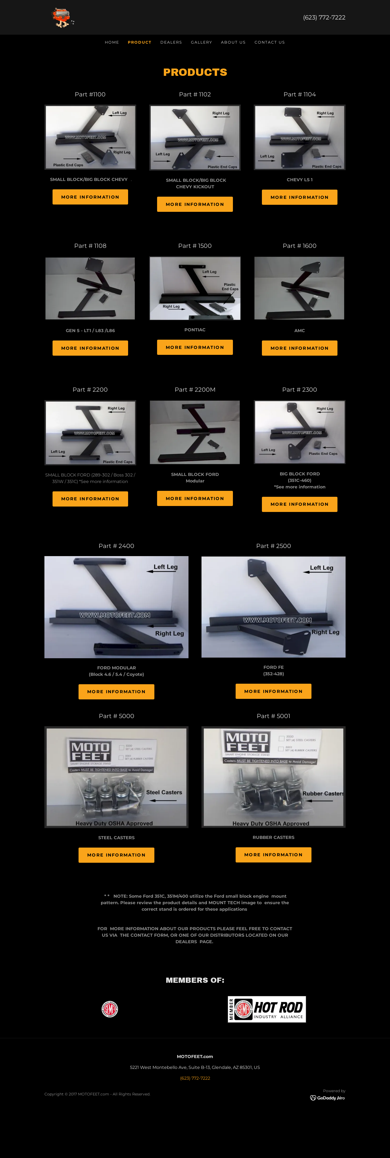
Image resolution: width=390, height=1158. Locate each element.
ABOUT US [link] (233, 42)
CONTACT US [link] (270, 42)
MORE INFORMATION (116, 855)
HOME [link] (112, 42)
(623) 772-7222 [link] (324, 17)
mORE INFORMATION (273, 691)
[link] (62, 17)
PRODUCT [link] (140, 42)
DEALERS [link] (171, 42)
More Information (90, 197)
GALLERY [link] (201, 42)
